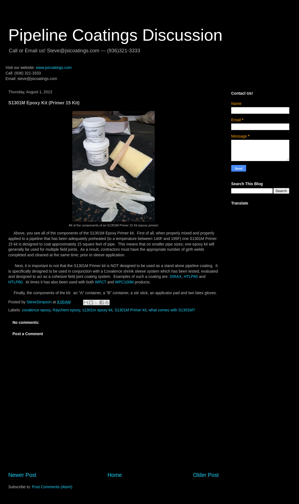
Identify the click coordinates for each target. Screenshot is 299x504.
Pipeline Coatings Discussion (115, 35)
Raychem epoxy (66, 310)
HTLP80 (15, 282)
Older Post (206, 475)
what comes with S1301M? (172, 310)
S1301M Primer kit (130, 310)
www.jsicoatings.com (53, 67)
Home (114, 475)
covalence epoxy (36, 310)
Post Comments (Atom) (52, 487)
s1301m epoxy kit (97, 310)
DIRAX (176, 276)
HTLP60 (191, 276)
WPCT (101, 282)
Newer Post (22, 475)
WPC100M (124, 282)
